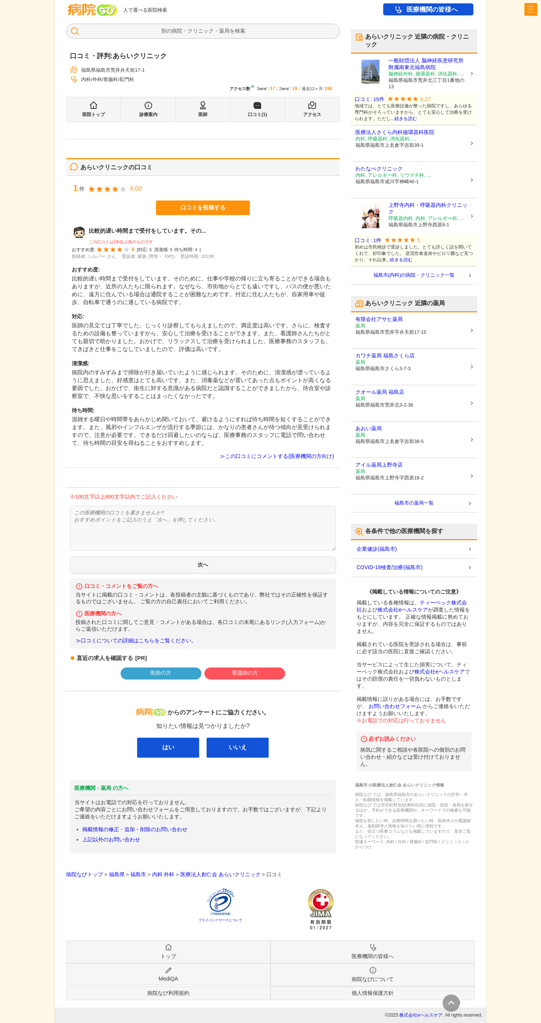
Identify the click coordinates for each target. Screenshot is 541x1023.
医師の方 (160, 673)
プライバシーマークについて (220, 920)
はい (168, 747)
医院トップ (93, 114)
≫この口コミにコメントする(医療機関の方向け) (277, 456)
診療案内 (148, 114)
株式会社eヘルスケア (403, 610)
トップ (168, 956)
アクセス (312, 114)
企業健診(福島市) (377, 549)
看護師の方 (245, 673)
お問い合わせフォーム (395, 706)
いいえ (238, 747)
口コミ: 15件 (369, 99)
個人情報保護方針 (373, 993)
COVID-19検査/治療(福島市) (390, 567)
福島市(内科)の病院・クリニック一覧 (414, 275)
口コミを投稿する (202, 207)
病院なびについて (373, 979)
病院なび (92, 9)
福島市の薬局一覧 (414, 503)
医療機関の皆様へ (432, 9)
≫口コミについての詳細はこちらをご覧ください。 (136, 640)
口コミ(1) (257, 114)
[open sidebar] (530, 9)
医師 (202, 114)
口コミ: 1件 (368, 240)
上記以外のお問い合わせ (111, 839)
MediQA (168, 979)
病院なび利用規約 (168, 993)
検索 (240, 31)
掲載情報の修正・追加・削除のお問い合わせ (134, 829)
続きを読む (405, 118)
